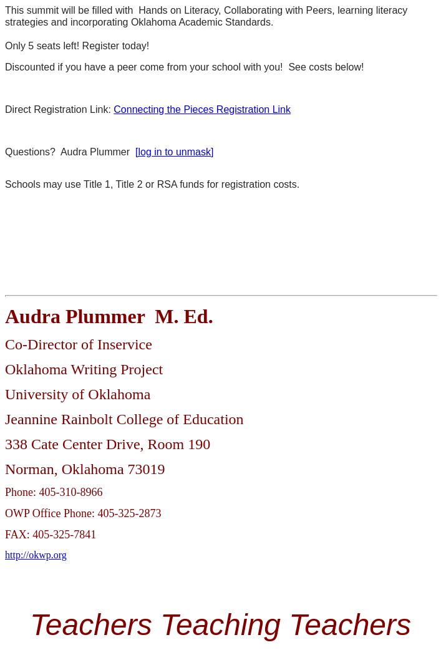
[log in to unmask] (174, 152)
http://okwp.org (36, 555)
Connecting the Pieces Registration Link (202, 109)
